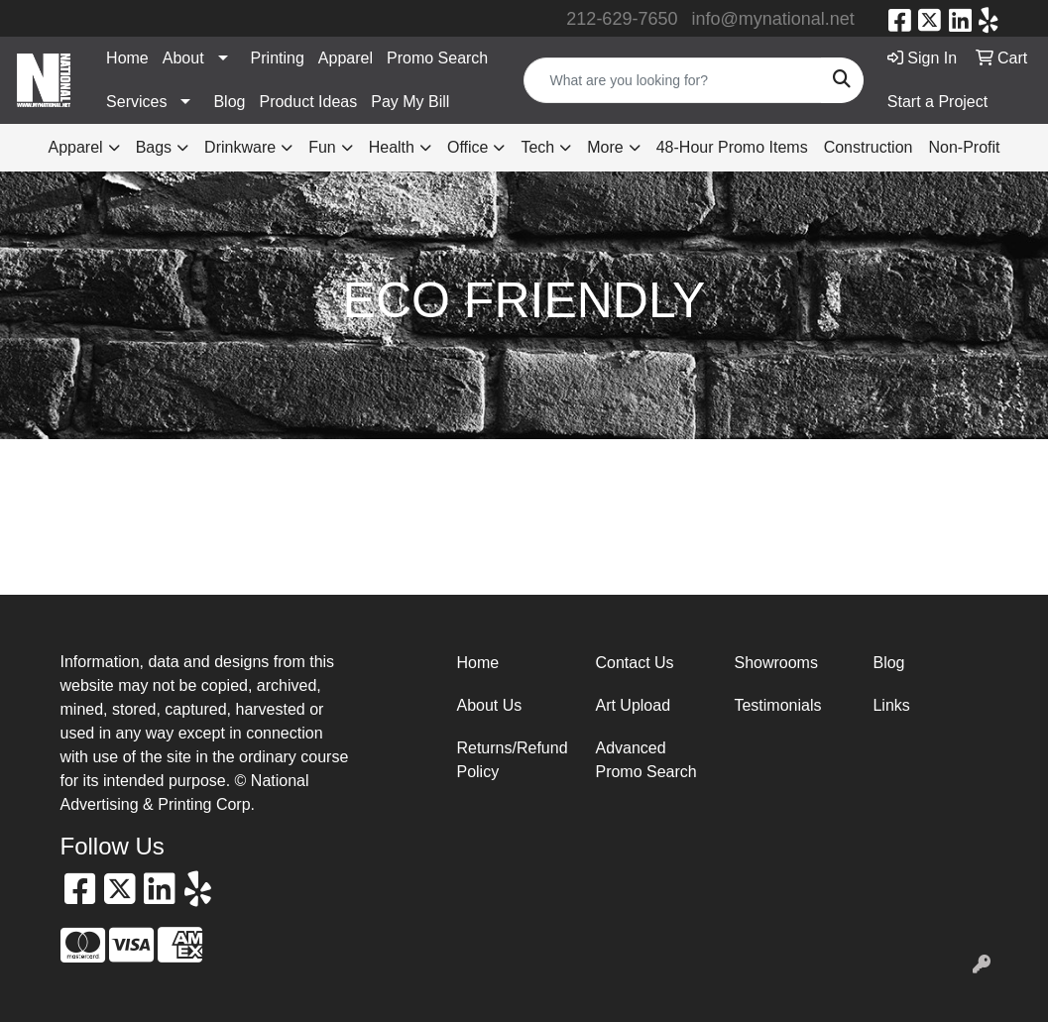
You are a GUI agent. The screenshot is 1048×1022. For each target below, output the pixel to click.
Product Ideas (308, 101)
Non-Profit (963, 147)
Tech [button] (537, 147)
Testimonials (777, 705)
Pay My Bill (410, 101)
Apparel (345, 58)
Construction (868, 147)
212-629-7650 (621, 19)
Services (136, 101)
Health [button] (391, 147)
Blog (229, 101)
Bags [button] (154, 147)
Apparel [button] (75, 147)
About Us (489, 705)
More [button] (605, 147)
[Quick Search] (672, 80)
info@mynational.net (772, 19)
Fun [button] (322, 147)
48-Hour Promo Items (732, 147)
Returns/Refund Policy (511, 759)
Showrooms (775, 662)
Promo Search (437, 58)
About (183, 58)
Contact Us (634, 662)
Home (127, 58)
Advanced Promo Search (645, 759)
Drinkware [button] (240, 147)
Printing (277, 58)
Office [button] (468, 147)
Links (891, 705)
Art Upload (632, 705)
